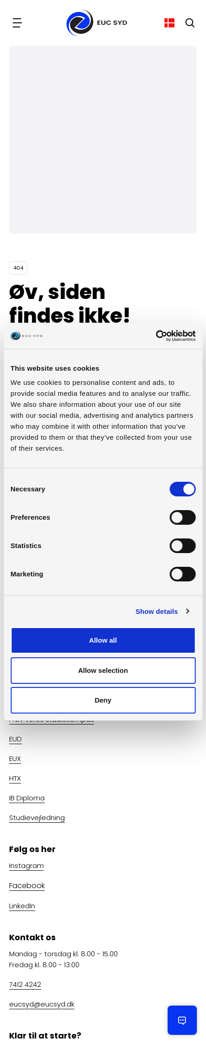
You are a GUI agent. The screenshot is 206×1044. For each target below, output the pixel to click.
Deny (103, 700)
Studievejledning (37, 817)
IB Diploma (27, 798)
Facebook (27, 885)
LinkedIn (22, 906)
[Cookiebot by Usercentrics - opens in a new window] (155, 336)
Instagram (26, 865)
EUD (15, 739)
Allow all (103, 640)
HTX (15, 778)
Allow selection (103, 670)
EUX (15, 758)
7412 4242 (25, 984)
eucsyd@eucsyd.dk (41, 1004)
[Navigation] (18, 23)
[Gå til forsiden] (93, 23)
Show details (157, 611)
